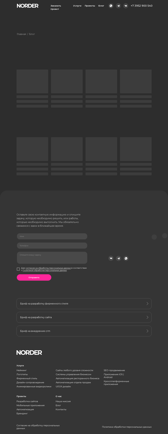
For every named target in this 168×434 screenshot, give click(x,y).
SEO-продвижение (114, 370)
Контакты (61, 409)
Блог (101, 5)
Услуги (77, 5)
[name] (52, 236)
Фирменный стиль (27, 378)
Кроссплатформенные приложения (116, 383)
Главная (21, 34)
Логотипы (22, 374)
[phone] (52, 245)
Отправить (34, 277)
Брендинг (22, 413)
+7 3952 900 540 (141, 5)
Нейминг (22, 370)
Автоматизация (25, 409)
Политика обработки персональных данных (127, 426)
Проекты (90, 5)
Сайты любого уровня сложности (74, 370)
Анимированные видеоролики (34, 386)
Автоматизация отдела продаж (73, 382)
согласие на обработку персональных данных (48, 268)
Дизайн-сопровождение (30, 382)
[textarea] (52, 258)
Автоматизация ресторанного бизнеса (77, 378)
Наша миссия (63, 401)
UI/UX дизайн (63, 386)
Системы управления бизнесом (73, 374)
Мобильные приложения (31, 405)
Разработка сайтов (27, 401)
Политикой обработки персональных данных (45, 270)
